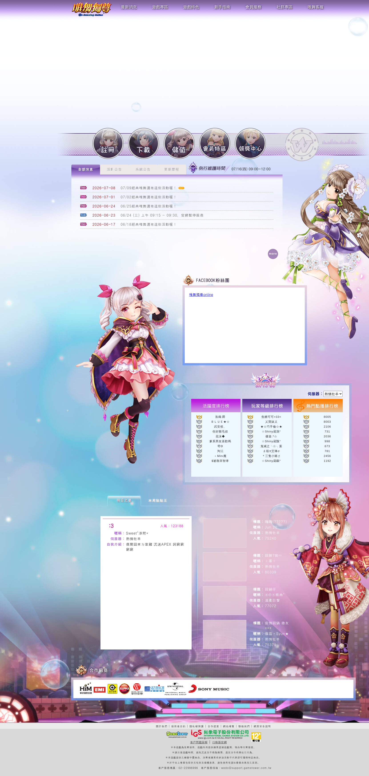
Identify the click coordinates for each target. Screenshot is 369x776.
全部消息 (85, 169)
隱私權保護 (196, 726)
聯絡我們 (244, 726)
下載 (143, 143)
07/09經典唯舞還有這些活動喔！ (149, 187)
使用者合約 (178, 726)
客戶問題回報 (198, 742)
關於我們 (161, 726)
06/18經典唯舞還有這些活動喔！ (149, 224)
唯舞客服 (316, 7)
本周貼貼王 (157, 500)
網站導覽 (229, 726)
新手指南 (222, 7)
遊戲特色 (191, 7)
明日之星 (124, 500)
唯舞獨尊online (201, 294)
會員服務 (253, 7)
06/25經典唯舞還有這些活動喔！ (149, 206)
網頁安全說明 (262, 726)
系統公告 (142, 169)
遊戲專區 (160, 7)
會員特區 (214, 143)
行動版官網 (219, 742)
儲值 (179, 143)
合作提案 (213, 726)
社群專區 (285, 7)
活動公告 (114, 169)
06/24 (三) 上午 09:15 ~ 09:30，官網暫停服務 (162, 215)
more (273, 253)
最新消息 (129, 7)
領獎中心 (250, 143)
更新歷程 (171, 169)
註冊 (108, 143)
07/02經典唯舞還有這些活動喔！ (149, 196)
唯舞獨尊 (91, 9)
